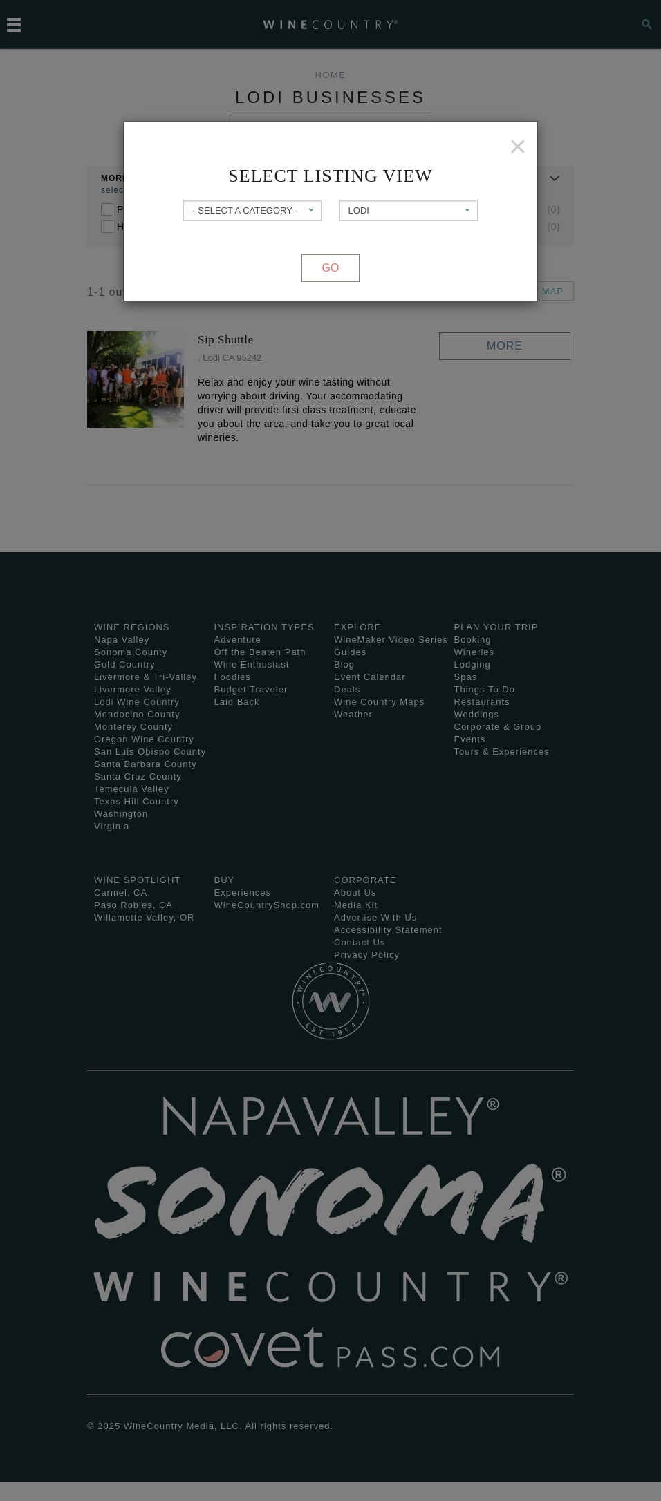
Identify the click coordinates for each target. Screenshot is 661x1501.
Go (330, 268)
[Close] (518, 146)
